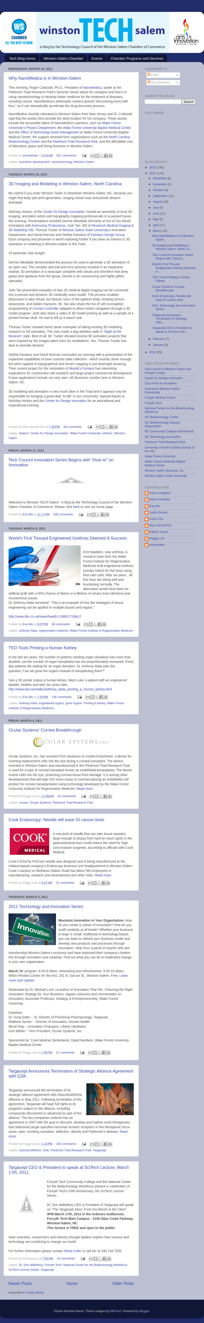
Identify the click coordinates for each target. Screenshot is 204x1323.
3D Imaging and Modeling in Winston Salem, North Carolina (65, 183)
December (160, 178)
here (76, 507)
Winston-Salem (84, 162)
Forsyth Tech (53, 1265)
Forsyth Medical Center (160, 397)
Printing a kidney (95, 703)
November (160, 184)
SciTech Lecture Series (24, 1269)
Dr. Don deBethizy (31, 1265)
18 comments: (66, 1258)
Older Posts (123, 1283)
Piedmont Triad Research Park (75, 141)
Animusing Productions (48, 225)
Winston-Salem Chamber (63, 58)
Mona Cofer (73, 1251)
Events (97, 58)
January (158, 345)
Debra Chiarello (159, 499)
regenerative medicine (53, 630)
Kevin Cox (156, 519)
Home (72, 1283)
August (158, 201)
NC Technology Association (163, 437)
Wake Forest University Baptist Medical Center (96, 128)
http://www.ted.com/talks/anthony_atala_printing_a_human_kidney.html (60, 689)
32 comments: (66, 882)
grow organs (73, 703)
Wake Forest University (85, 433)
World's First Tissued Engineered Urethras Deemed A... (173, 268)
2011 (153, 173)
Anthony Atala (28, 630)
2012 (153, 167)
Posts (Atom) (35, 1292)
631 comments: (67, 155)
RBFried (115, 1311)
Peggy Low (156, 538)
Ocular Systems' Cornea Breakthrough (45, 730)
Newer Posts (20, 1283)
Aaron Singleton (160, 493)
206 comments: (63, 514)
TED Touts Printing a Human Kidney (43, 647)
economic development (34, 162)
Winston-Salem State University (166, 476)
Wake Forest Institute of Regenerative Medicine (101, 630)
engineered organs (51, 703)
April (156, 225)
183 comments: (67, 1144)
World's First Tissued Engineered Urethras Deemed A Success (68, 538)
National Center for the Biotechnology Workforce (95, 1265)
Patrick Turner (158, 532)
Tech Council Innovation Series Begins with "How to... (172, 256)
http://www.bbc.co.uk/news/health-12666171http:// (45, 616)
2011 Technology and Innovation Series (46, 906)
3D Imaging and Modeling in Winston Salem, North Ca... (172, 247)
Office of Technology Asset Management (49, 132)
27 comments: (66, 1052)
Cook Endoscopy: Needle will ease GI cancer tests (56, 819)
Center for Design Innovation (64, 212)
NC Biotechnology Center (161, 417)
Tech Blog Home (22, 58)
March (157, 231)
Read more (85, 789)
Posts (152, 75)
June (156, 213)
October (158, 190)
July (156, 207)
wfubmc (107, 433)
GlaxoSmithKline (30, 1150)
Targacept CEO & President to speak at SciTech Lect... (172, 329)
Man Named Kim (160, 525)
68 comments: (61, 624)
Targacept (99, 1150)
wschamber (157, 545)
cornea (23, 802)
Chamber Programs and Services (137, 58)
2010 (153, 352)
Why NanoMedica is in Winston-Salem (45, 78)
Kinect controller (47, 308)
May (156, 219)
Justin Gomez (158, 512)
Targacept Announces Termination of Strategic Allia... (169, 318)
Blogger (144, 1311)
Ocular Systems (40, 802)
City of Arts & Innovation (160, 383)
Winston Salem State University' (85, 230)
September (160, 196)
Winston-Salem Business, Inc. (164, 470)
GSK (46, 1150)
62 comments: (67, 796)
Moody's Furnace (81, 368)
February (159, 339)
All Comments (158, 82)
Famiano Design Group (108, 235)
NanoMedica (92, 87)
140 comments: (62, 697)
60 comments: (73, 427)
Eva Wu (154, 506)
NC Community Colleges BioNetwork (169, 431)
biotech (24, 433)
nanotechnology (61, 162)
